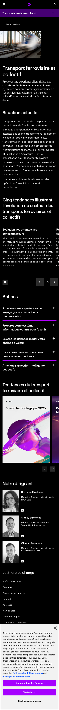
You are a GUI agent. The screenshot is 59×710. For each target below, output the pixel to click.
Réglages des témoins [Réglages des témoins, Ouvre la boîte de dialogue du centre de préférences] (29, 701)
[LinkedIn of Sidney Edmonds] (22, 536)
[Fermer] (55, 628)
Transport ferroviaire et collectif (19, 13)
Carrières (7, 587)
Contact (7, 598)
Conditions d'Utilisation (15, 622)
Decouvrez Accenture (14, 593)
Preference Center (12, 581)
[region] (29, 667)
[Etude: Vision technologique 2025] (26, 429)
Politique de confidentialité (16, 677)
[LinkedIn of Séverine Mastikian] (22, 510)
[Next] (52, 469)
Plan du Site (9, 610)
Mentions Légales (12, 616)
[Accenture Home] (29, 4)
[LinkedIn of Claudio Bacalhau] (22, 561)
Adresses (7, 604)
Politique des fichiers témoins (28, 673)
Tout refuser (29, 692)
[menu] (4, 4)
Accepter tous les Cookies (29, 683)
